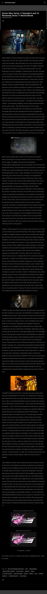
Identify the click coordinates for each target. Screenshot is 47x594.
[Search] (45, 3)
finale (32, 571)
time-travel (23, 576)
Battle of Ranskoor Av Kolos (16, 569)
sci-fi (36, 573)
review (31, 573)
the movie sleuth (13, 576)
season (41, 573)
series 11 (5, 576)
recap (25, 573)
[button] (3, 21)
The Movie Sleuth (10, 2)
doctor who (19, 571)
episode (27, 571)
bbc (26, 569)
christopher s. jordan (8, 571)
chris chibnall (33, 569)
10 (3, 569)
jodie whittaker (18, 573)
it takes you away (7, 573)
